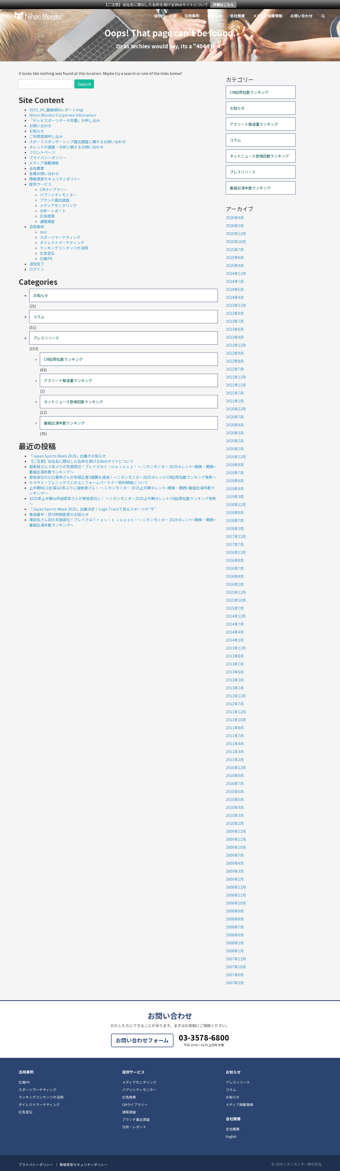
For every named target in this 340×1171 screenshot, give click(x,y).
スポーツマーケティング (60, 237)
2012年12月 (236, 695)
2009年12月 (236, 831)
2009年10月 (236, 847)
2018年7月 (235, 520)
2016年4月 (235, 576)
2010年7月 (235, 783)
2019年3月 (235, 496)
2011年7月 (235, 735)
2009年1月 (235, 879)
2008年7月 (235, 927)
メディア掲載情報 (267, 15)
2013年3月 (235, 679)
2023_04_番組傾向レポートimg (56, 109)
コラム (38, 316)
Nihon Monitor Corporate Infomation (62, 115)
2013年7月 (235, 664)
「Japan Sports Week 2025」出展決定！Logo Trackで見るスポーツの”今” (92, 509)
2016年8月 (235, 560)
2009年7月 (235, 855)
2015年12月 (236, 592)
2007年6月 (235, 974)
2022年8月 (235, 361)
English (231, 1136)
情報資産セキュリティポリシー (55, 178)
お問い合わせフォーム (142, 1040)
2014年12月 (236, 616)
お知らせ (214, 15)
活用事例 (191, 15)
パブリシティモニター (58, 194)
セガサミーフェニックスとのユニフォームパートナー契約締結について (88, 482)
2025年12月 (236, 233)
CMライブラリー (53, 189)
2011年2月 (235, 759)
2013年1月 (235, 687)
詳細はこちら (223, 4)
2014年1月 (235, 640)
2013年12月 (236, 648)
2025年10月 (236, 241)
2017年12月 (236, 536)
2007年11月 (236, 958)
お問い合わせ (301, 15)
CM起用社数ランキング (63, 359)
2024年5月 (235, 289)
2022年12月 (236, 345)
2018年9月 (235, 512)
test (43, 232)
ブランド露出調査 (55, 200)
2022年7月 (235, 369)
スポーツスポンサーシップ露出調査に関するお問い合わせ (77, 141)
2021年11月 (236, 385)
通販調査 (47, 221)
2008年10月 (236, 903)
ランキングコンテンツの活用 (64, 248)
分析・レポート (53, 210)
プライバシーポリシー (47, 157)
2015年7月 (235, 608)
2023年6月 (235, 329)
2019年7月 (235, 472)
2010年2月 (235, 823)
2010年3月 (235, 815)
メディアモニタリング (58, 205)
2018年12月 (236, 504)
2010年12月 (236, 767)
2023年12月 (236, 305)
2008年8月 (235, 919)
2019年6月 (235, 480)
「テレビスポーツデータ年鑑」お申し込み (64, 120)
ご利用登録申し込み (46, 136)
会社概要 (237, 15)
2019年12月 (236, 456)
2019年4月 (235, 488)
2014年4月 (235, 632)
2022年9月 (235, 353)
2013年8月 (235, 656)
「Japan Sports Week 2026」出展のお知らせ (67, 456)
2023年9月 (235, 313)
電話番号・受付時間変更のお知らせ (59, 514)
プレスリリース (46, 338)
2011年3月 (235, 751)
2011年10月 (236, 719)
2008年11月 (236, 895)
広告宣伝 (47, 253)
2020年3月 (235, 432)
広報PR (46, 258)
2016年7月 (235, 568)
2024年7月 (235, 281)
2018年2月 (235, 528)
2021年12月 (236, 377)
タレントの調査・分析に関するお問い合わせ (66, 147)
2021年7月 (235, 393)
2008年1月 (235, 950)
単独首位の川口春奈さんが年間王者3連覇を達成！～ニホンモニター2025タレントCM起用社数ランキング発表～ (122, 477)
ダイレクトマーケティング (62, 242)
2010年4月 (235, 807)
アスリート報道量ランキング (68, 380)
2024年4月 (235, 297)
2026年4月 (235, 217)
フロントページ (42, 152)
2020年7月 (235, 416)
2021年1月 (235, 401)
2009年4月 (235, 863)
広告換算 (47, 216)
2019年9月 (235, 464)
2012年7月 (235, 703)
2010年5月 (235, 799)
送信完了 (36, 263)
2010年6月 (235, 791)
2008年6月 (235, 934)
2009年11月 (236, 839)
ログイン (36, 269)
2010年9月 (235, 775)
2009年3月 (235, 871)
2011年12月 (236, 711)
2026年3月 (235, 225)
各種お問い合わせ (44, 173)
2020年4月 (235, 424)
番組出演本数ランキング (64, 423)
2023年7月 (235, 321)
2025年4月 (235, 265)
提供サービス (165, 15)
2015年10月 (236, 600)
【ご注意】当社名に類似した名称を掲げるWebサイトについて (81, 461)
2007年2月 (235, 982)
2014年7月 (235, 624)
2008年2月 (235, 942)
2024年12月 (236, 273)
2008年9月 (235, 911)
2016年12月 (236, 552)
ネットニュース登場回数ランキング (73, 401)
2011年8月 (235, 727)
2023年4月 (235, 337)
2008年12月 (236, 887)
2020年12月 (236, 408)
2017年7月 (235, 544)
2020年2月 (235, 440)
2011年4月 (235, 743)
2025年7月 (235, 249)
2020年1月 (235, 448)
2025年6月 (235, 257)
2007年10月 (236, 966)
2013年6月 (235, 671)
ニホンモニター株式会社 (38, 15)
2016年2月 (235, 584)
